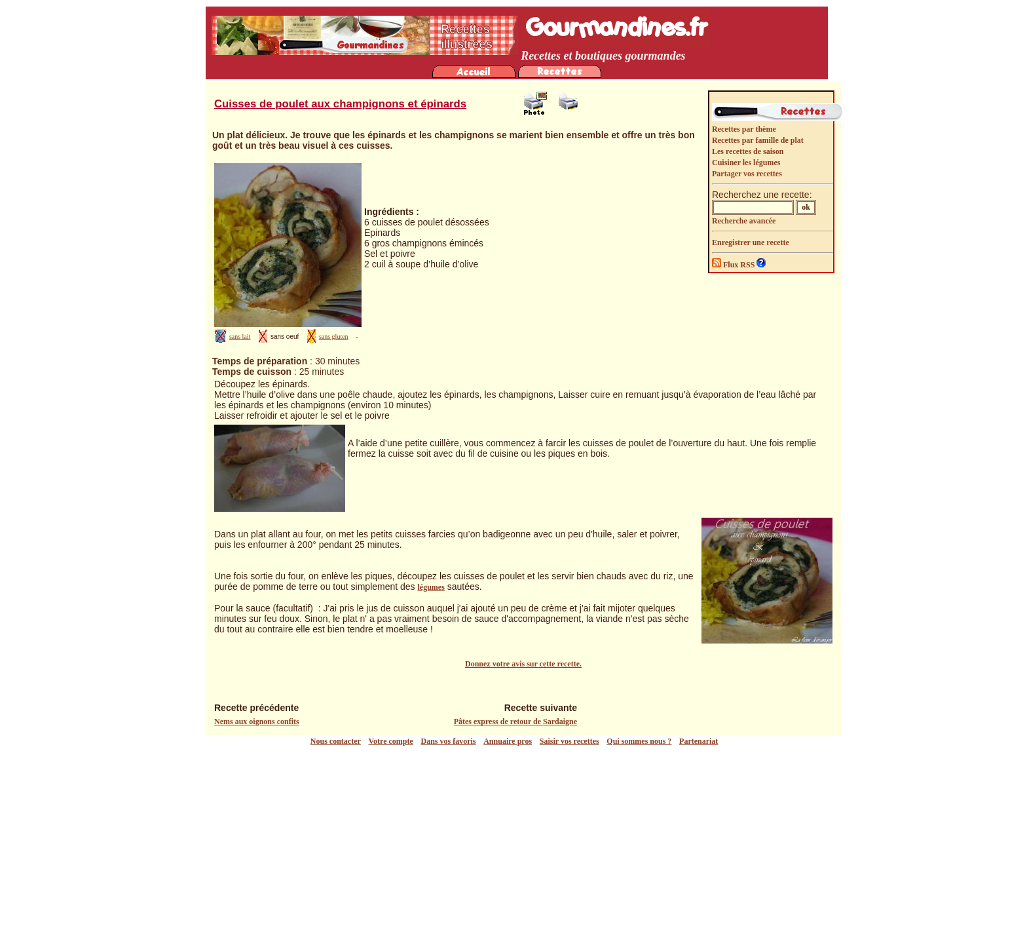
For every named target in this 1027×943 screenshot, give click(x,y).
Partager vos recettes (747, 173)
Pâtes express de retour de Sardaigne (515, 721)
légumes (431, 587)
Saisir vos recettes (569, 741)
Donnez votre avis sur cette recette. (523, 663)
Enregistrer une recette (750, 242)
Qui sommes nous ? (639, 741)
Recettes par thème (744, 129)
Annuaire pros (507, 741)
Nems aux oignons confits (256, 721)
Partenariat (698, 741)
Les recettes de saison (747, 151)
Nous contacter (335, 741)
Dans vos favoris (448, 741)
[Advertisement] (517, 844)
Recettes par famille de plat (758, 140)
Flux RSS (734, 264)
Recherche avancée (743, 220)
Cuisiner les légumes (746, 162)
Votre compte (391, 741)
